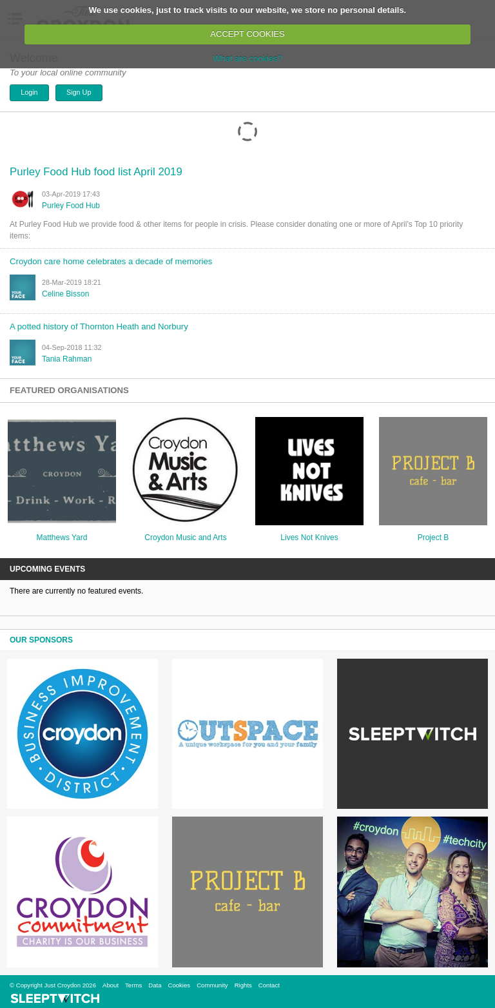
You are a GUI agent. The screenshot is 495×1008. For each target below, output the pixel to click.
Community (212, 985)
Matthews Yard (62, 537)
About (110, 985)
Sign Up (78, 92)
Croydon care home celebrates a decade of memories (111, 261)
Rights (243, 985)
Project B (433, 537)
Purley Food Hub (71, 205)
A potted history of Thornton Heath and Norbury (99, 326)
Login (29, 92)
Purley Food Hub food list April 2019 (96, 172)
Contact (269, 985)
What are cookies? (247, 58)
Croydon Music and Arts (185, 537)
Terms (133, 985)
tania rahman (67, 358)
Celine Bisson (65, 293)
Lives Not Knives (309, 537)
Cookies (179, 985)
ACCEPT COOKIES (247, 34)
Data (154, 985)
